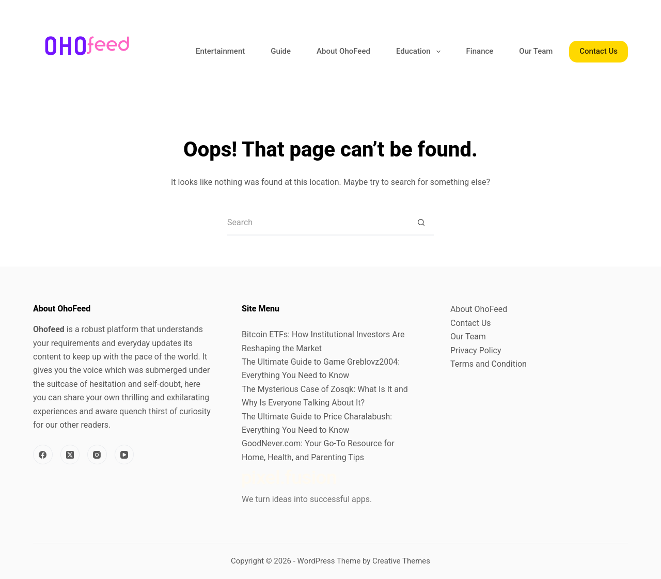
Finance (480, 51)
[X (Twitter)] (70, 454)
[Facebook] (43, 454)
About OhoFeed (343, 51)
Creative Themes (401, 561)
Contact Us (598, 51)
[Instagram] (97, 454)
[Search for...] (317, 223)
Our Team (536, 51)
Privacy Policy (475, 350)
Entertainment (220, 51)
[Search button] (421, 223)
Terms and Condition (488, 364)
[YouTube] (124, 454)
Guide (281, 51)
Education (420, 51)
